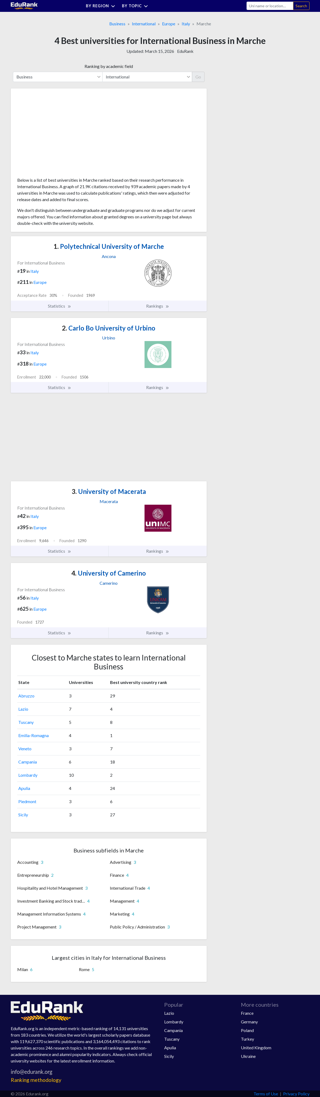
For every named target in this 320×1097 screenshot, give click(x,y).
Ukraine (248, 1056)
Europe (168, 23)
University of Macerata (109, 491)
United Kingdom (256, 1047)
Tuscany (26, 722)
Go (198, 76)
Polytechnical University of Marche (109, 246)
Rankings (157, 306)
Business (117, 23)
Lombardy (27, 775)
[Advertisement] (57, 135)
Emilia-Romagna (33, 735)
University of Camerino (108, 573)
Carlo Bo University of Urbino (108, 328)
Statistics (59, 306)
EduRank (185, 51)
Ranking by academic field (109, 66)
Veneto (24, 748)
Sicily (23, 814)
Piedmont (27, 801)
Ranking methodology (36, 1080)
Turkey (247, 1038)
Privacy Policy (296, 1093)
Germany (249, 1021)
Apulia (24, 788)
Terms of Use (266, 1093)
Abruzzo (26, 695)
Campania (27, 761)
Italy (186, 23)
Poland (247, 1030)
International (144, 23)
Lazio (23, 708)
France (247, 1013)
